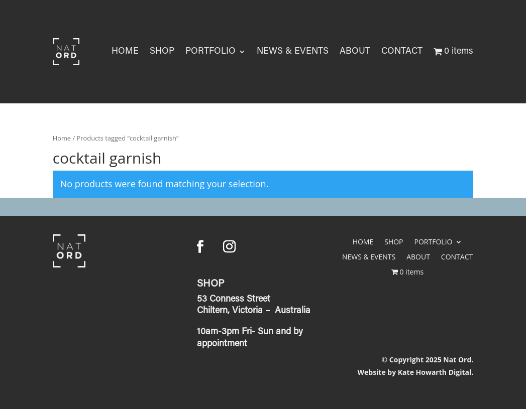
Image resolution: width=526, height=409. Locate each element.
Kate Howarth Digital (434, 372)
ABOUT (355, 51)
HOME (125, 51)
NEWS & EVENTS (293, 51)
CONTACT (402, 51)
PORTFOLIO (210, 51)
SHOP (162, 51)
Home (62, 138)
